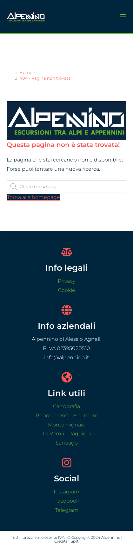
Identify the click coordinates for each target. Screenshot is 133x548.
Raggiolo (79, 434)
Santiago (67, 443)
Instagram (66, 492)
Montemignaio (66, 425)
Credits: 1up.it (66, 541)
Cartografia (66, 406)
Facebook (66, 501)
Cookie (66, 290)
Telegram (66, 510)
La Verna (53, 434)
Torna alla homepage (33, 197)
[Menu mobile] (120, 16)
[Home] (25, 72)
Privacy (66, 281)
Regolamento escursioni (66, 416)
